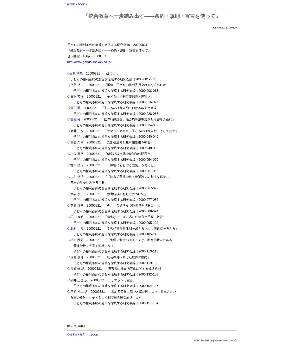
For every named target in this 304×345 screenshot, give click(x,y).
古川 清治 (76, 73)
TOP (196, 340)
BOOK (81, 4)
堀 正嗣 (75, 108)
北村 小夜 (77, 228)
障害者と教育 (77, 334)
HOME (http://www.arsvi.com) (217, 340)
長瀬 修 (75, 119)
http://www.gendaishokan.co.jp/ (89, 62)
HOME (71, 4)
